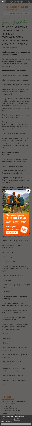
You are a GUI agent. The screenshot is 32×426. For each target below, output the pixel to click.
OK (16, 424)
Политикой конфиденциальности (10, 420)
